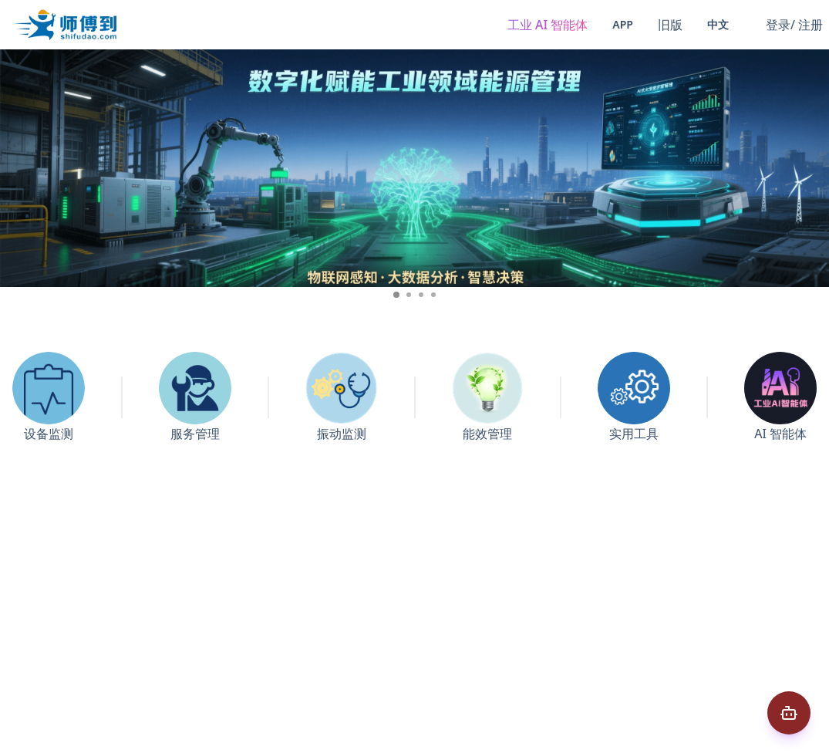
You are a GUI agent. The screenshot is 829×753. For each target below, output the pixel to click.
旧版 (670, 24)
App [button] (622, 24)
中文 (718, 24)
